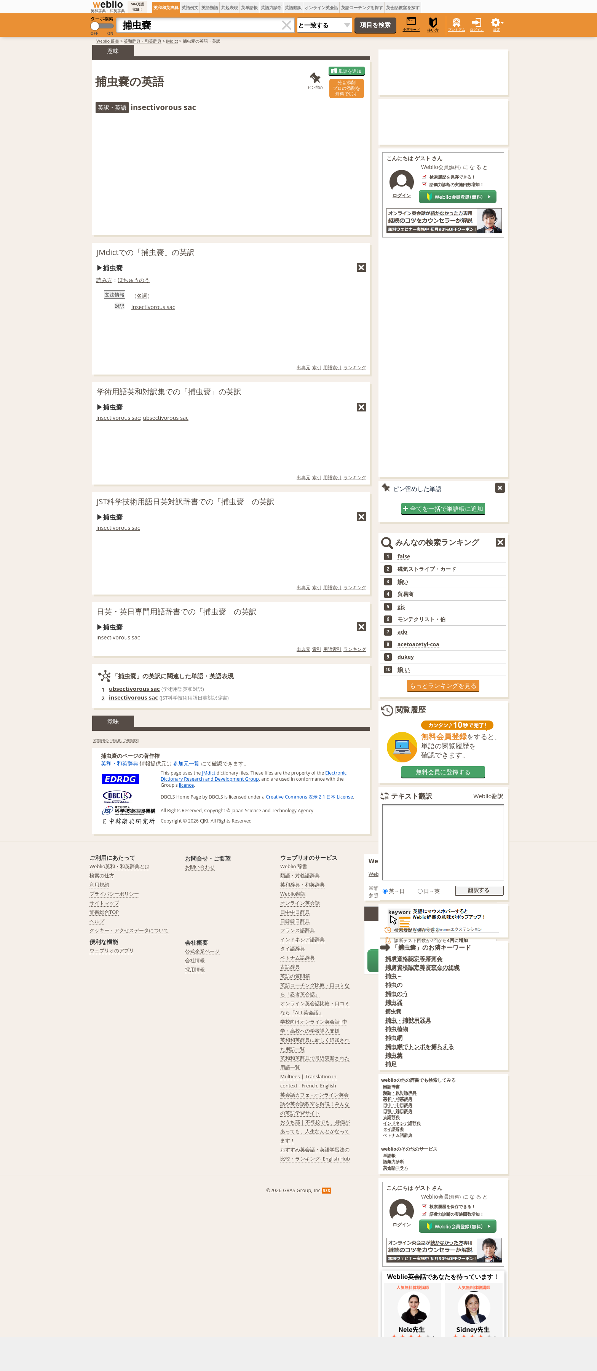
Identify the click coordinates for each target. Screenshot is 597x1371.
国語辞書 (391, 1086)
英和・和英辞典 (119, 763)
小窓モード (411, 24)
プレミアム (456, 29)
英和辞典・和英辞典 (142, 41)
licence (186, 785)
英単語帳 (249, 7)
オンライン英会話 (321, 7)
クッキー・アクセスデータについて (129, 930)
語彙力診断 (393, 1161)
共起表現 (229, 7)
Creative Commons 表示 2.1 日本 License (309, 797)
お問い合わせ (200, 867)
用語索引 (332, 367)
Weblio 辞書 (107, 41)
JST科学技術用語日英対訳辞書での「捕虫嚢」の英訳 (186, 501)
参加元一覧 (186, 763)
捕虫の (393, 985)
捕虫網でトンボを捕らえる (419, 1046)
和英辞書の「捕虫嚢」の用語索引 (116, 740)
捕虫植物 (396, 1029)
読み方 (104, 280)
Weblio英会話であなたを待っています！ (443, 1276)
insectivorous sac (153, 307)
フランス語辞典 (297, 930)
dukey (405, 657)
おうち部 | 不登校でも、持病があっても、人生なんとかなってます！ (315, 1131)
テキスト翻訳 (411, 795)
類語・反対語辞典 (400, 1092)
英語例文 (190, 7)
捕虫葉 (393, 1055)
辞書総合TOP (104, 912)
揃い (402, 582)
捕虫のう (396, 993)
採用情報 (195, 969)
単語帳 (389, 1155)
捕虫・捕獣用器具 (408, 1020)
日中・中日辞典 (397, 1105)
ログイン (477, 29)
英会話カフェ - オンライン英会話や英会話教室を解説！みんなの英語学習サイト (315, 1103)
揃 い (403, 669)
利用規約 (99, 884)
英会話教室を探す (403, 7)
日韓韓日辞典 (295, 921)
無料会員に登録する (443, 772)
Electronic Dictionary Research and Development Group (253, 776)
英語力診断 (271, 7)
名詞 (142, 295)
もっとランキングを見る (443, 685)
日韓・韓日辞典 (397, 1111)
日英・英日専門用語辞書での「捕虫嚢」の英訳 (177, 611)
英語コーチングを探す (362, 7)
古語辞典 (391, 1117)
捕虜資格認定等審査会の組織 (422, 967)
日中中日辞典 (295, 912)
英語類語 (209, 7)
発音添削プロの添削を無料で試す (346, 88)
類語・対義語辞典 (300, 875)
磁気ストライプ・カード (426, 569)
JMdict (172, 41)
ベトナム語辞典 (397, 1135)
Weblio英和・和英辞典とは (119, 866)
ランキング (354, 367)
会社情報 (195, 960)
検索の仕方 (101, 875)
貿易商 (405, 594)
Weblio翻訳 (488, 796)
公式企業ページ (202, 951)
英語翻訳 (293, 7)
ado (402, 632)
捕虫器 (393, 1002)
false (403, 556)
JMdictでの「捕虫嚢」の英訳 (146, 252)
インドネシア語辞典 (402, 1123)
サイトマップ (104, 902)
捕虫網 (393, 1038)
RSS (326, 1190)
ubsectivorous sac (165, 417)
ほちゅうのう (134, 280)
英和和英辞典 (166, 7)
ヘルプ (96, 921)
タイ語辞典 (393, 1129)
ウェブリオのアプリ (111, 950)
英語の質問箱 (295, 975)
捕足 (391, 1064)
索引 (316, 367)
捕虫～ (393, 976)
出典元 (303, 367)
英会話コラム (395, 1167)
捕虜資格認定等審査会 (413, 958)
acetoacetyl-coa (418, 644)
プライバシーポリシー (114, 893)
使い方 (433, 25)
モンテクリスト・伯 (421, 619)
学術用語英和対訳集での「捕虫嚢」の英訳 (169, 391)
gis (401, 607)
